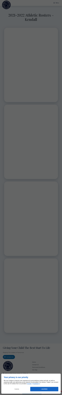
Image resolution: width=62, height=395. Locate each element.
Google (29, 383)
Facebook (36, 383)
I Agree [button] (44, 389)
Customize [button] (17, 389)
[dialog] (31, 384)
